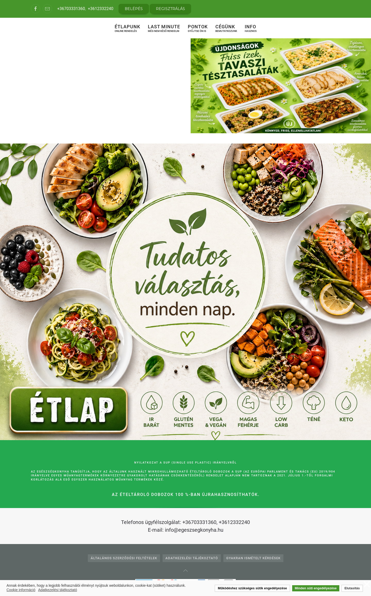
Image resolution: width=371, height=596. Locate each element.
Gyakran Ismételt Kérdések (253, 558)
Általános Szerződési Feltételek (124, 558)
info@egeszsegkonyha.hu (194, 530)
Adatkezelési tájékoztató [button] (57, 590)
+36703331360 (71, 8)
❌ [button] (366, 584)
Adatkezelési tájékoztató (191, 558)
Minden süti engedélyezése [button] (315, 588)
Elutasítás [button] (352, 588)
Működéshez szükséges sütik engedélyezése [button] (252, 588)
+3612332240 (100, 8)
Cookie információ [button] (20, 590)
